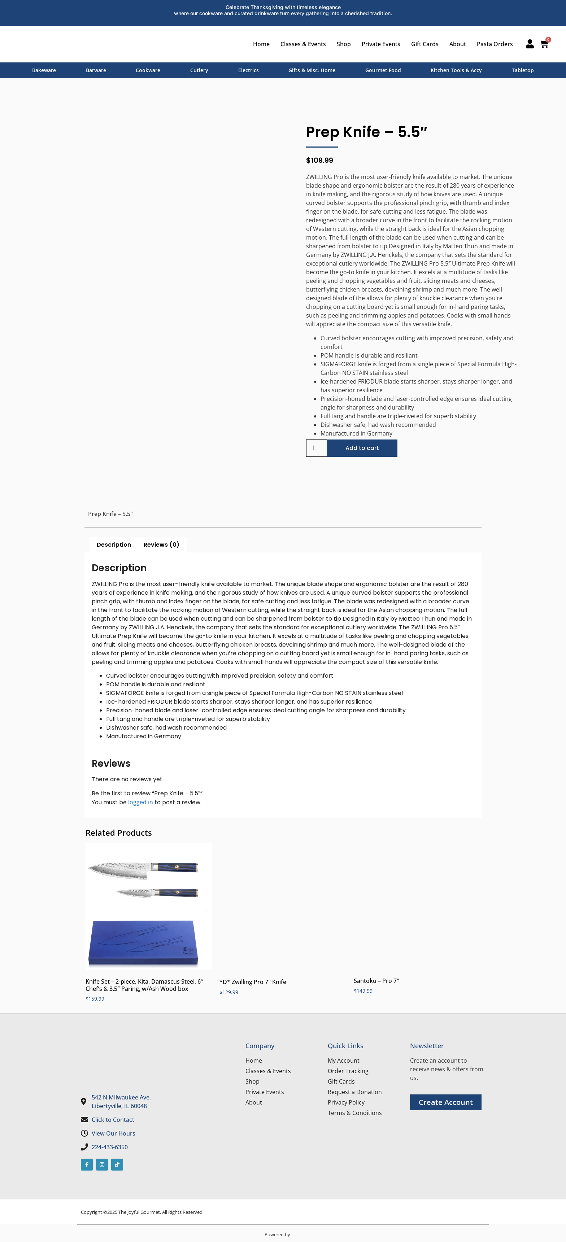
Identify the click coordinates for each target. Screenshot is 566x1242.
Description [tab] (114, 545)
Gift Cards (422, 44)
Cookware (148, 70)
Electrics (248, 70)
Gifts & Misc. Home (311, 70)
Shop (342, 44)
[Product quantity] (316, 448)
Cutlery (199, 70)
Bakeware (44, 70)
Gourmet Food (383, 70)
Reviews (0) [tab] (161, 545)
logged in (140, 802)
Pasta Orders (493, 44)
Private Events (379, 44)
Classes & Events (301, 44)
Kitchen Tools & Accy (456, 70)
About (455, 44)
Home (259, 44)
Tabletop (523, 70)
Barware (96, 70)
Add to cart (362, 448)
